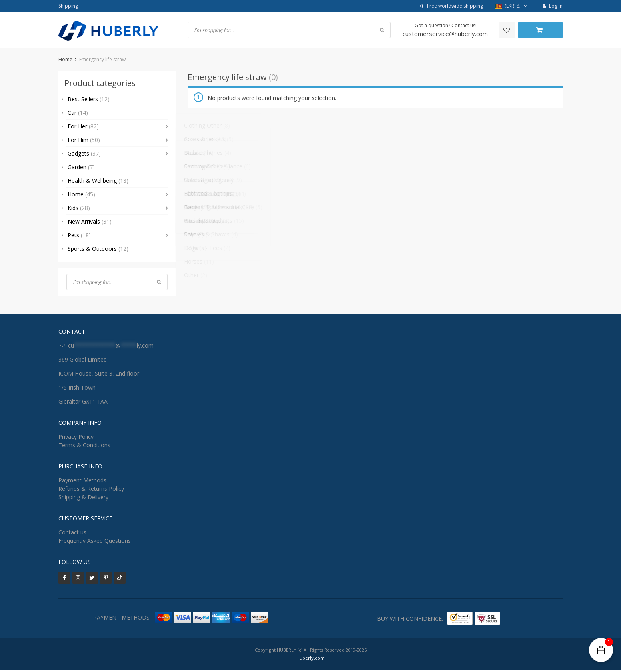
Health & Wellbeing (98, 180)
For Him (84, 140)
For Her (83, 126)
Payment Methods (82, 480)
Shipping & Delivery (83, 497)
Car (78, 112)
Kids (79, 208)
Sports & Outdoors (98, 248)
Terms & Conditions (84, 445)
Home (65, 59)
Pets (79, 235)
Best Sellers (89, 99)
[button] (512, 6)
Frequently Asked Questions (94, 540)
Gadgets (84, 153)
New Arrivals (90, 221)
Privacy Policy (76, 436)
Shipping (68, 5)
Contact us (72, 532)
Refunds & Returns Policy (91, 488)
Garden (81, 167)
